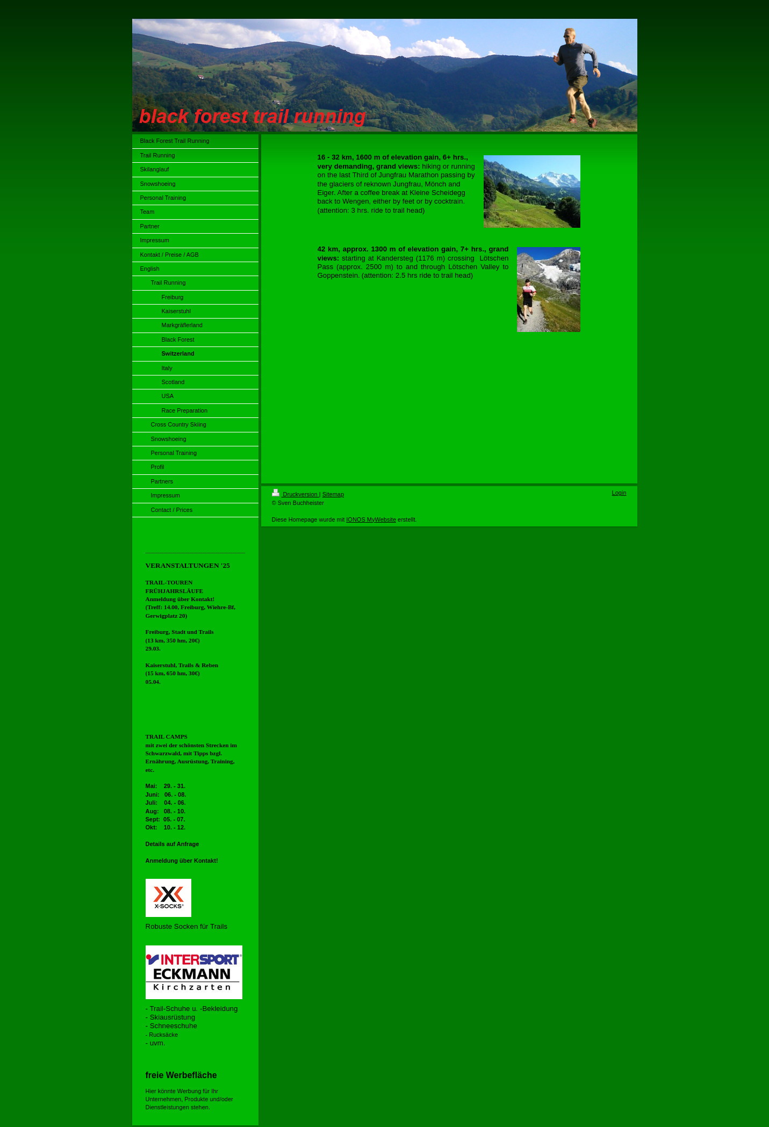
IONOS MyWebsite (371, 519)
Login (619, 492)
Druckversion (295, 494)
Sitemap (333, 494)
